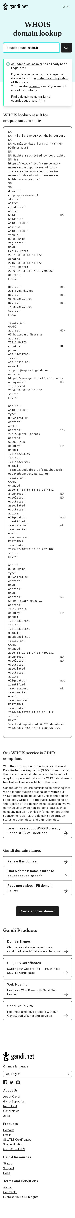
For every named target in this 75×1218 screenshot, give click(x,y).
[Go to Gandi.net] (15, 6)
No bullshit (10, 1106)
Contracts (10, 1192)
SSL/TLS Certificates (17, 1139)
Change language (15, 1066)
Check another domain (37, 911)
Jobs (6, 1115)
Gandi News (11, 1111)
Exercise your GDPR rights (20, 1197)
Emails (7, 1134)
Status (7, 1163)
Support (8, 1168)
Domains (8, 1130)
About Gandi (11, 1096)
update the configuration (51, 78)
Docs (6, 1173)
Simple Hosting (13, 1144)
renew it (34, 86)
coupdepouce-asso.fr (26, 64)
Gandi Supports (13, 1101)
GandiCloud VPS (14, 1149)
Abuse (7, 1187)
